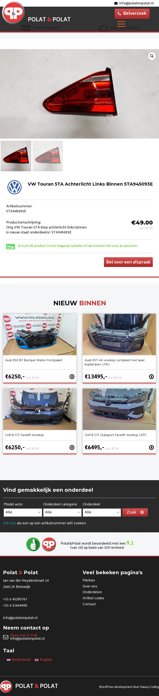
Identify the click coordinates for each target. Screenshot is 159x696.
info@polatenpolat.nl (134, 3)
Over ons (90, 587)
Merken (89, 581)
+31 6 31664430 (15, 606)
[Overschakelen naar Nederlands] (19, 660)
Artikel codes (93, 599)
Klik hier (9, 523)
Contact (89, 605)
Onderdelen (92, 593)
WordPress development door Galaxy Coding (129, 687)
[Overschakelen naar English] (43, 660)
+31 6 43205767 (15, 599)
